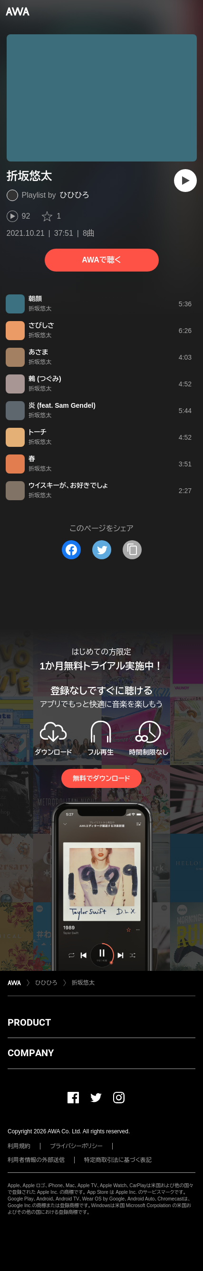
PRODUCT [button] (29, 1022)
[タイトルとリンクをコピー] (132, 549)
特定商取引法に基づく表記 (118, 1160)
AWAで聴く (101, 260)
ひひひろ (74, 195)
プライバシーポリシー (76, 1146)
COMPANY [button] (31, 1053)
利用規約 (19, 1146)
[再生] (185, 180)
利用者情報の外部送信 (36, 1160)
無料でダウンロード (101, 778)
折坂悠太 (83, 982)
